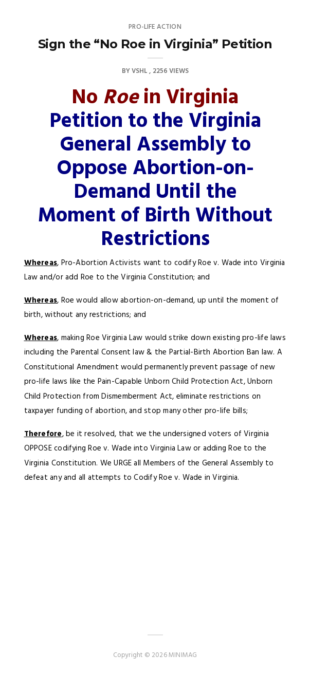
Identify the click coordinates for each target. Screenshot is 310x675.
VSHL (140, 71)
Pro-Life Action (155, 27)
